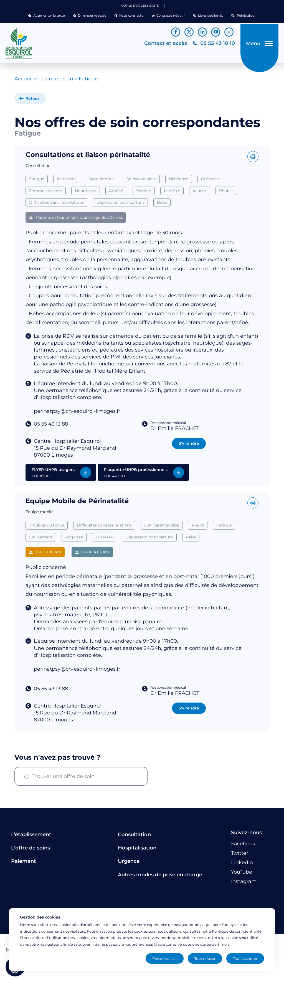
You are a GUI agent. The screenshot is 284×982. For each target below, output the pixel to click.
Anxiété (116, 192)
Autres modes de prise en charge (160, 877)
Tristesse (104, 555)
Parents (143, 192)
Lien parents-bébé (161, 543)
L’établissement (31, 836)
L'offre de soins (30, 850)
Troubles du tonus (46, 543)
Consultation (134, 836)
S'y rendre (189, 445)
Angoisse (74, 555)
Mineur (199, 192)
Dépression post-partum (120, 204)
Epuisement (40, 555)
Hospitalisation (137, 850)
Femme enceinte (45, 192)
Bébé (162, 204)
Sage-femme (101, 180)
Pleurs (198, 543)
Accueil (23, 81)
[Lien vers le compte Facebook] (175, 32)
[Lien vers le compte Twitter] (189, 32)
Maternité (66, 180)
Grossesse (210, 180)
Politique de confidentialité (237, 931)
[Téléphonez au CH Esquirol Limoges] (212, 44)
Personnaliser (164, 958)
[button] (46, 15)
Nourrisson (85, 192)
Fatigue (36, 180)
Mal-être (172, 192)
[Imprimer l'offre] (252, 158)
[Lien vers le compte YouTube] (215, 32)
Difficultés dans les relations (56, 204)
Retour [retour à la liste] (32, 100)
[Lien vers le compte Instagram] (229, 32)
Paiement (23, 863)
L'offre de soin (55, 81)
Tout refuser (204, 958)
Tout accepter (245, 958)
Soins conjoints (141, 180)
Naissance (178, 180)
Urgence (129, 863)
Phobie (226, 192)
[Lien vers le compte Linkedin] (202, 32)
